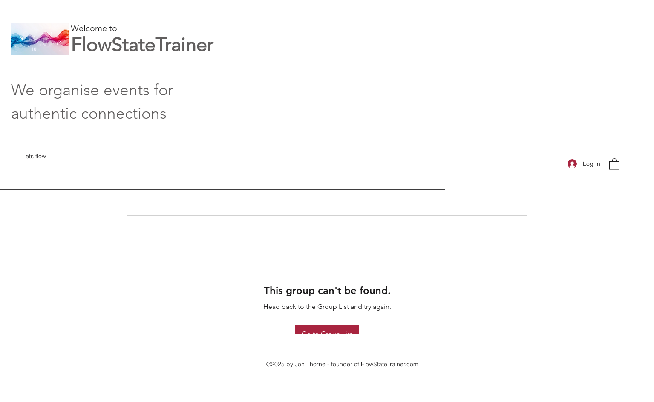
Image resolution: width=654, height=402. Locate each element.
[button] (614, 163)
